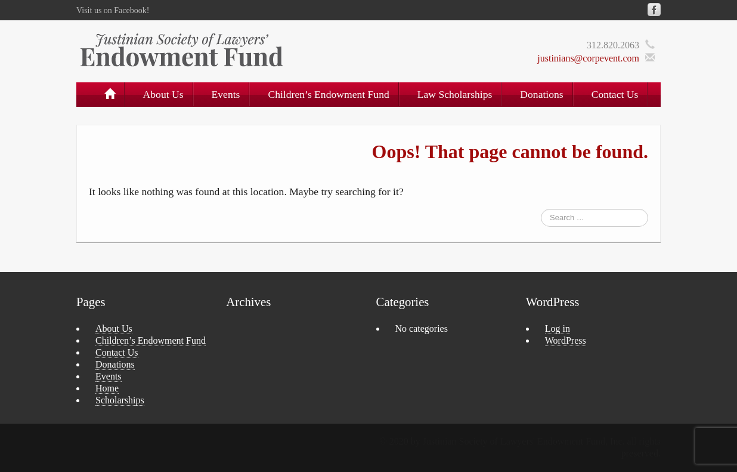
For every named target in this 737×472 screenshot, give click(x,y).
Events (226, 94)
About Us (163, 94)
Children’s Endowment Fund (328, 94)
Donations (541, 94)
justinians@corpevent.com (588, 58)
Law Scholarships (455, 94)
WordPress (565, 340)
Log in (557, 328)
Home (107, 388)
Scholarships (119, 400)
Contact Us (615, 94)
